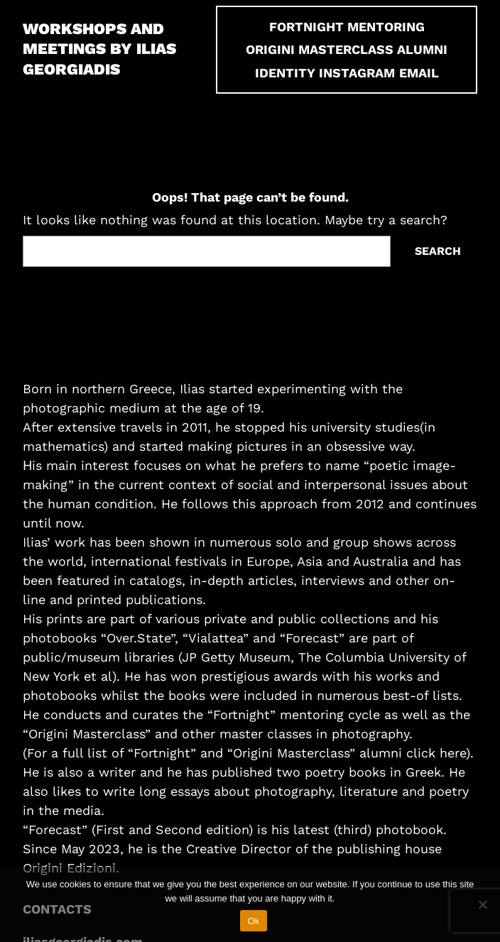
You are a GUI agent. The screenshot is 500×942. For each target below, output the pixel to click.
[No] (482, 904)
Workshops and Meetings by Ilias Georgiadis (99, 49)
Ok (253, 921)
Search (438, 251)
